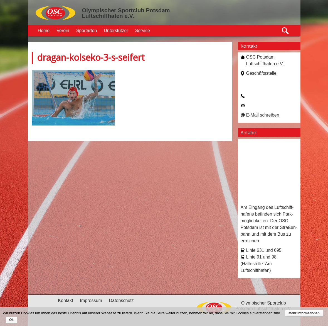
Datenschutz (121, 300)
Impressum (91, 300)
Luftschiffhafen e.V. (108, 16)
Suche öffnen (285, 31)
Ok (11, 320)
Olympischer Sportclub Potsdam (126, 10)
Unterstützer (116, 30)
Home (44, 30)
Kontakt (65, 300)
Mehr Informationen (304, 313)
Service (142, 30)
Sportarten (86, 30)
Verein (62, 30)
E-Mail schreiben (262, 115)
